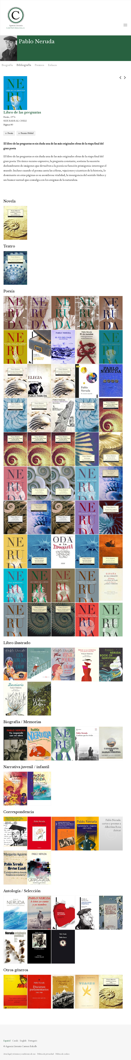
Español (6, 1040)
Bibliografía (24, 65)
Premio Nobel (27, 133)
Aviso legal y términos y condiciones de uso (19, 1054)
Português (32, 1040)
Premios (39, 65)
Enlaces (52, 65)
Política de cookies (62, 1054)
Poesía (10, 133)
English (23, 1040)
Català (15, 1040)
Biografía (7, 65)
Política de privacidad (45, 1054)
